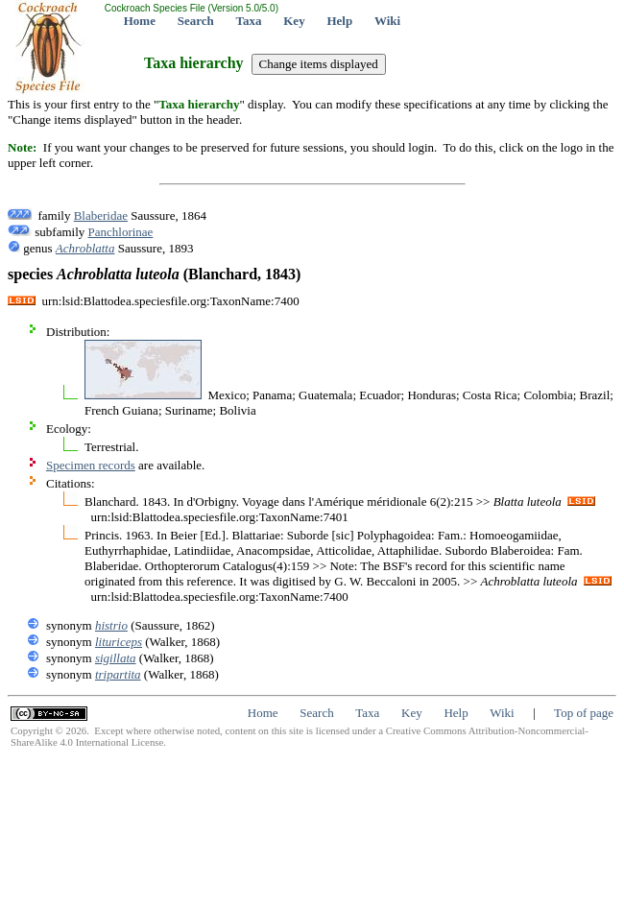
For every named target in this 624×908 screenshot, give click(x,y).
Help (339, 20)
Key (293, 20)
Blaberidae (101, 215)
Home (140, 20)
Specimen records (90, 465)
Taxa (249, 20)
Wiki (387, 20)
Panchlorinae (121, 232)
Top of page (583, 712)
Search (196, 20)
